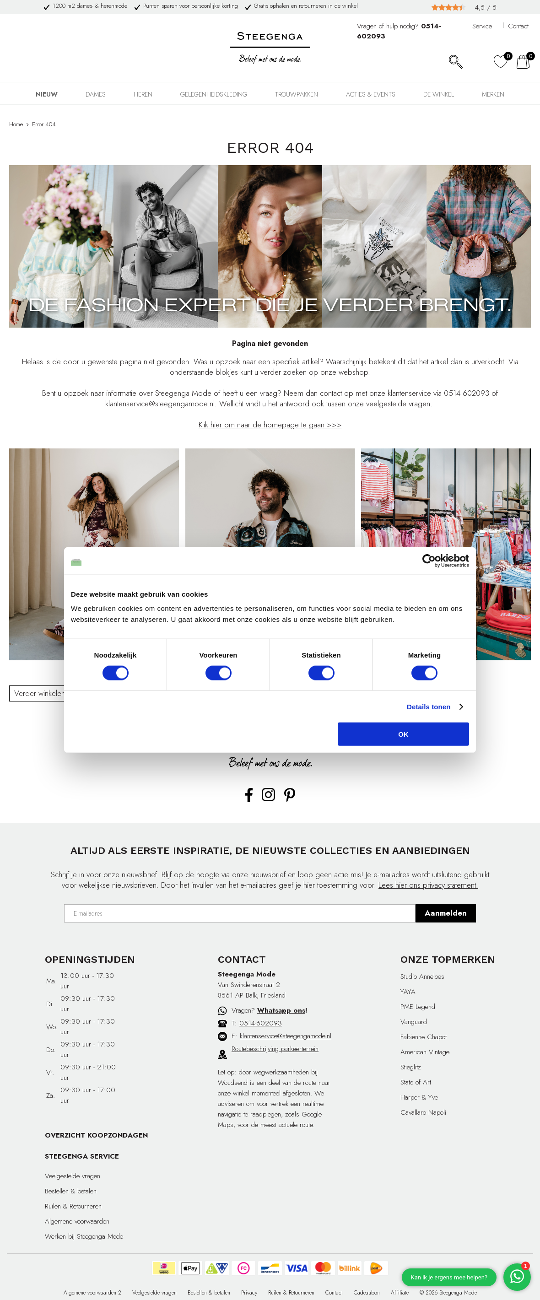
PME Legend (417, 1007)
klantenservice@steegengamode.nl (160, 403)
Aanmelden (446, 912)
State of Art (415, 1082)
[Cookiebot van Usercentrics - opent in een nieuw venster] (429, 560)
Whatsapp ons (281, 1010)
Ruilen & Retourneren (73, 1206)
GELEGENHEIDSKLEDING (213, 94)
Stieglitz (410, 1067)
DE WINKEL (438, 94)
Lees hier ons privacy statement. (428, 884)
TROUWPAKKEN (296, 94)
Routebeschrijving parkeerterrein (275, 1049)
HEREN (143, 94)
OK (403, 734)
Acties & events (370, 94)
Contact (518, 26)
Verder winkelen (39, 693)
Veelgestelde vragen (72, 1176)
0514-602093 (260, 1023)
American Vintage (424, 1052)
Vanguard (413, 1022)
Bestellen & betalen (71, 1191)
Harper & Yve (419, 1097)
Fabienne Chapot (423, 1037)
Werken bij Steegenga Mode (84, 1236)
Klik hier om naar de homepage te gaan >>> (270, 424)
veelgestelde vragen (398, 403)
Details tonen (428, 706)
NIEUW (47, 94)
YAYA (408, 992)
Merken (493, 94)
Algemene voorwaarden (77, 1221)
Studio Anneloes (422, 976)
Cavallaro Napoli (423, 1112)
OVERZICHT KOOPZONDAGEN (96, 1135)
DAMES (96, 94)
